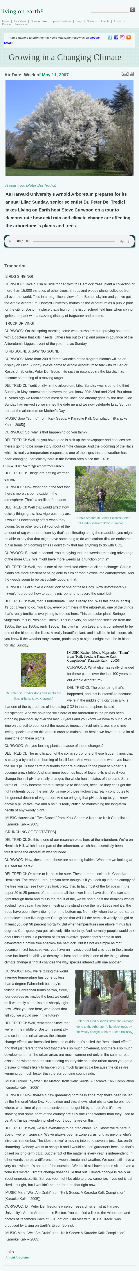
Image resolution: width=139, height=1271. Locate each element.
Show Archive (39, 21)
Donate (6, 24)
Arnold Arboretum (17, 1257)
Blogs (79, 21)
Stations (91, 21)
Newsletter (21, 24)
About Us (119, 21)
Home (5, 21)
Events (105, 21)
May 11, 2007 (55, 74)
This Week (20, 21)
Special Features (61, 21)
